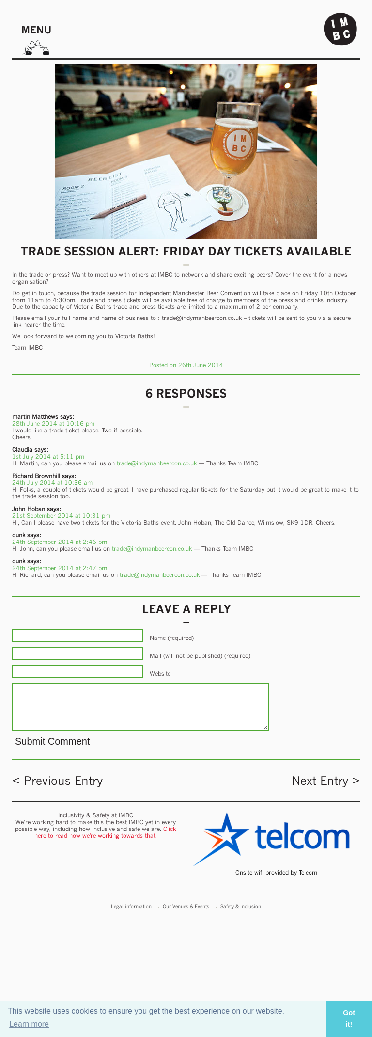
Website (160, 673)
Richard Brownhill (36, 475)
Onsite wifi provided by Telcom (276, 872)
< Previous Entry (57, 780)
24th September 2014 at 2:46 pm (59, 541)
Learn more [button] (29, 1024)
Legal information (131, 906)
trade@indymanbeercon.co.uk (157, 463)
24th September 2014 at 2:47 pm (59, 568)
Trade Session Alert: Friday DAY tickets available (186, 251)
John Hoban (28, 508)
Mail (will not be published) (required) (200, 655)
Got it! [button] (349, 1018)
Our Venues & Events (186, 906)
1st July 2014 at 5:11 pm (48, 456)
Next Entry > (326, 780)
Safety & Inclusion (240, 906)
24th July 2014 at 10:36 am (52, 482)
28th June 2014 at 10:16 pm (53, 423)
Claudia (22, 449)
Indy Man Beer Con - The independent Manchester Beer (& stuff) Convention (340, 29)
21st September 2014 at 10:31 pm (61, 515)
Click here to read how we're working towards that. (105, 832)
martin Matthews (35, 416)
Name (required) (172, 637)
